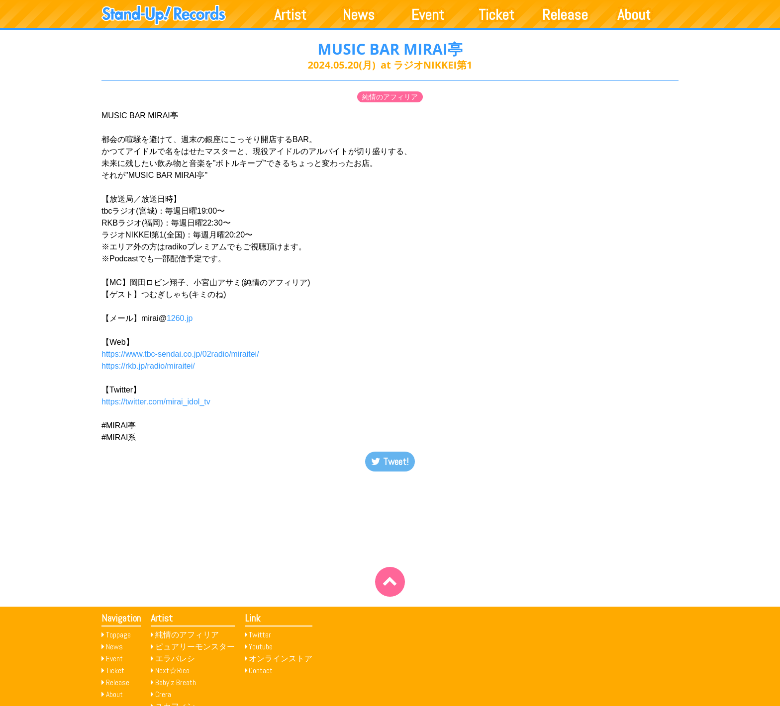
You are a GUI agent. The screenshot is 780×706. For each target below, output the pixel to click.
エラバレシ (175, 658)
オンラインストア (280, 658)
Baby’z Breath (175, 682)
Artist (290, 14)
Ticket (496, 14)
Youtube (261, 646)
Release (565, 14)
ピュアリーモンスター (195, 646)
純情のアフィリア (390, 97)
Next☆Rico (172, 670)
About (634, 14)
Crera (163, 694)
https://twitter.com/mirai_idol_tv (155, 401)
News (359, 14)
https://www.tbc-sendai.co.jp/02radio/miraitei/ (180, 354)
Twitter (260, 634)
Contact (261, 670)
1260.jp (180, 318)
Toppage (118, 634)
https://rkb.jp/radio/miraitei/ (148, 366)
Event (427, 14)
